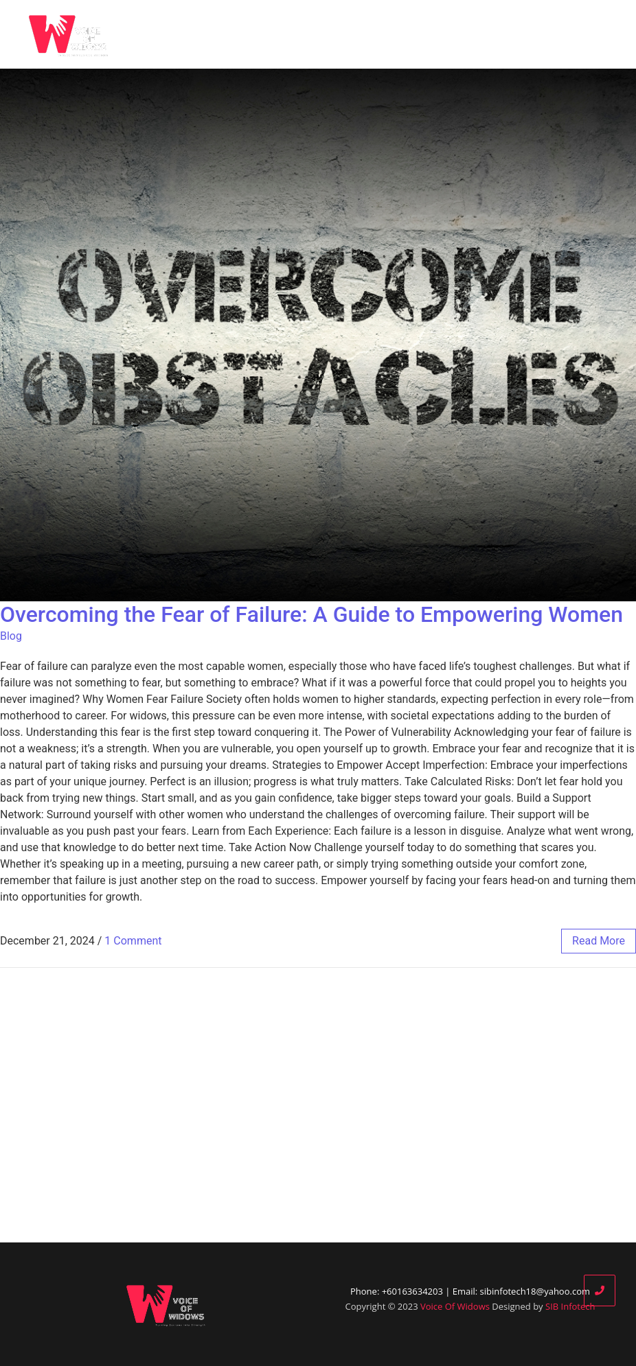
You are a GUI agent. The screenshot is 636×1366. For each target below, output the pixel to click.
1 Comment (132, 940)
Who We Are (317, 34)
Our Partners (446, 34)
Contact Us (586, 34)
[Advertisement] (318, 1105)
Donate (518, 34)
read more (598, 940)
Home (248, 34)
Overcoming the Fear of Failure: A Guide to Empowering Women (311, 614)
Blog (380, 34)
